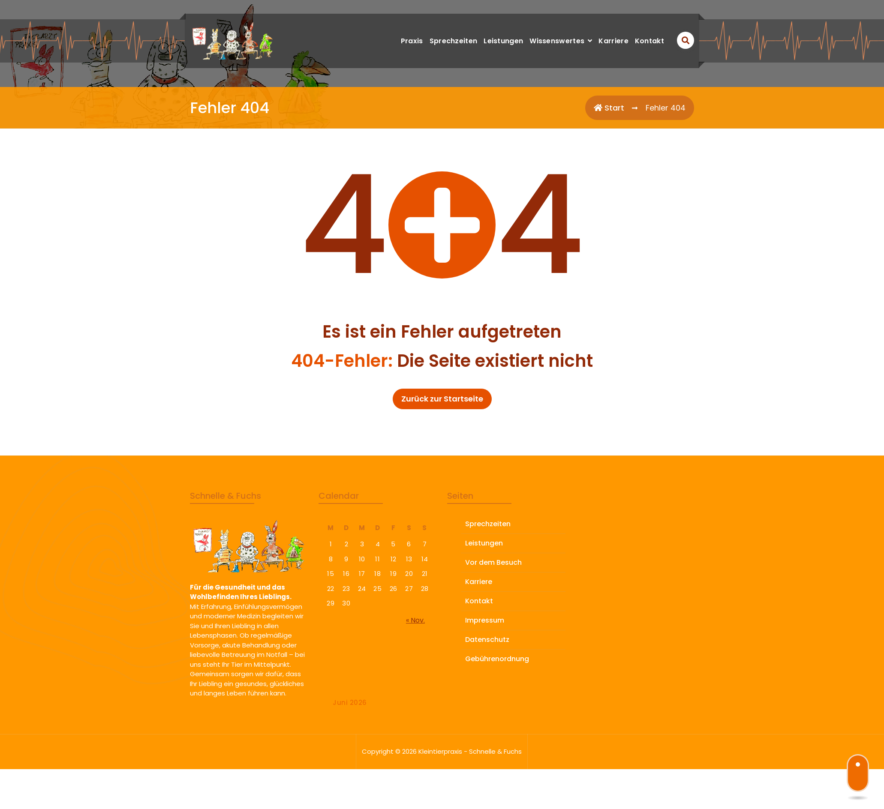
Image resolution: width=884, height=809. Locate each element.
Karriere (613, 41)
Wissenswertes (556, 41)
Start (609, 107)
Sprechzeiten (454, 41)
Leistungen (503, 41)
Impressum (484, 668)
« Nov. (415, 668)
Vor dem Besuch (493, 610)
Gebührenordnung (497, 706)
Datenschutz (487, 687)
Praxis (412, 41)
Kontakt (649, 41)
